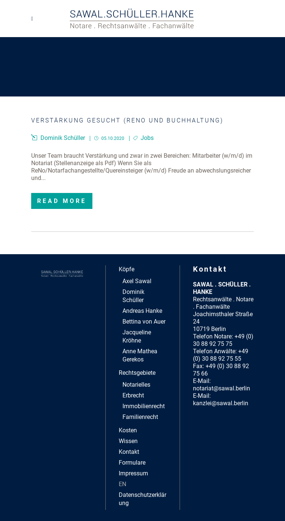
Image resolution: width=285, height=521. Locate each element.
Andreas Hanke (142, 310)
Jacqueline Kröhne (136, 336)
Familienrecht (140, 416)
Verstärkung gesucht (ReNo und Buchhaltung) (127, 120)
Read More (61, 200)
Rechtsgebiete (137, 372)
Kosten (128, 430)
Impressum (133, 473)
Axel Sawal (136, 281)
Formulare (132, 462)
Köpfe (126, 269)
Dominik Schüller (133, 296)
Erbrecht (133, 395)
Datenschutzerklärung (142, 499)
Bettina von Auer (144, 321)
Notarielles (136, 384)
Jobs (147, 137)
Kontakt (129, 451)
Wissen (128, 441)
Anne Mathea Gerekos (139, 355)
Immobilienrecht (143, 406)
